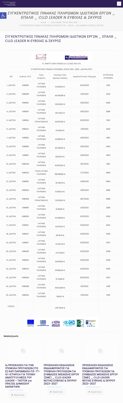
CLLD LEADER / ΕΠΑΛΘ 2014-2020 (64, 22)
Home (43, 22)
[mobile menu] (119, 4)
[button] (3, 15)
